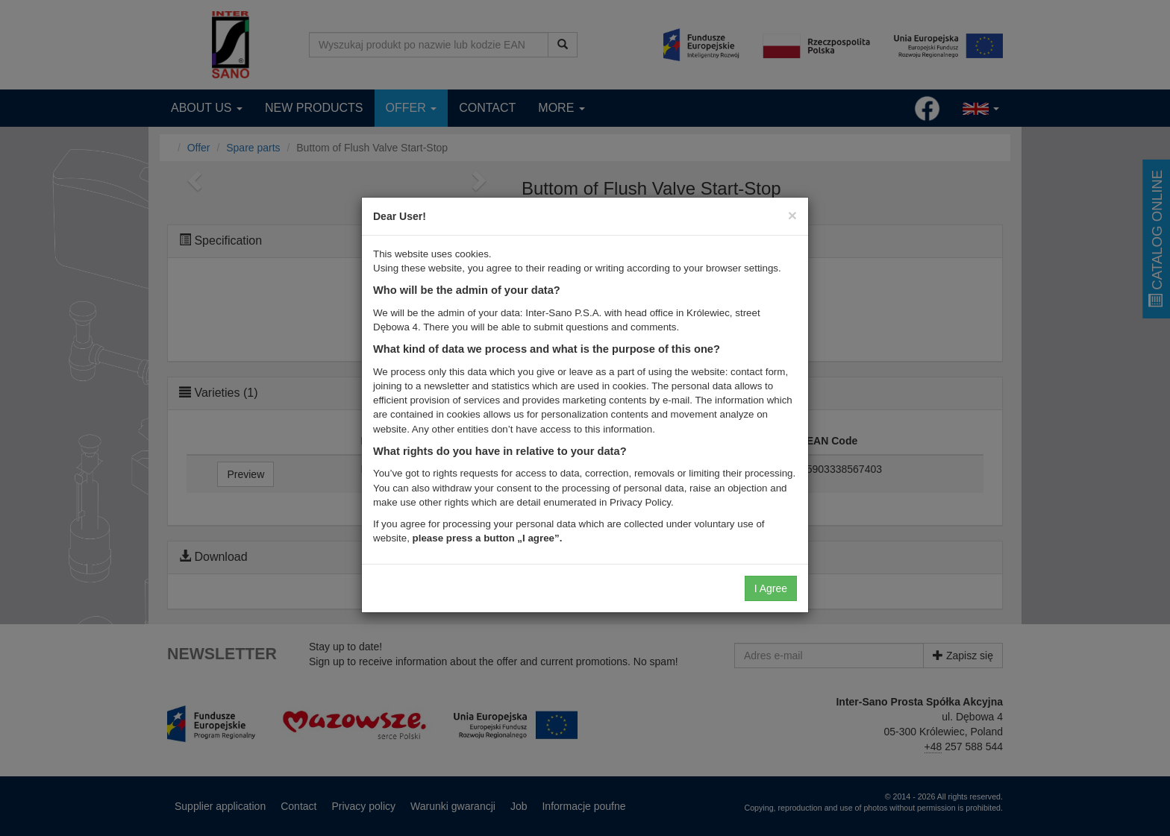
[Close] (792, 215)
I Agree (770, 588)
